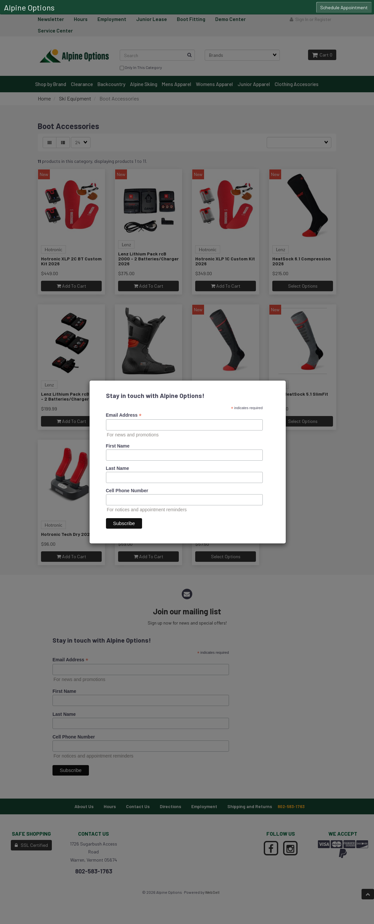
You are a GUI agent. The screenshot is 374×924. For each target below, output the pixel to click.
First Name (118, 446)
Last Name (117, 468)
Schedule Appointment (344, 7)
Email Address (124, 415)
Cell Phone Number (127, 490)
